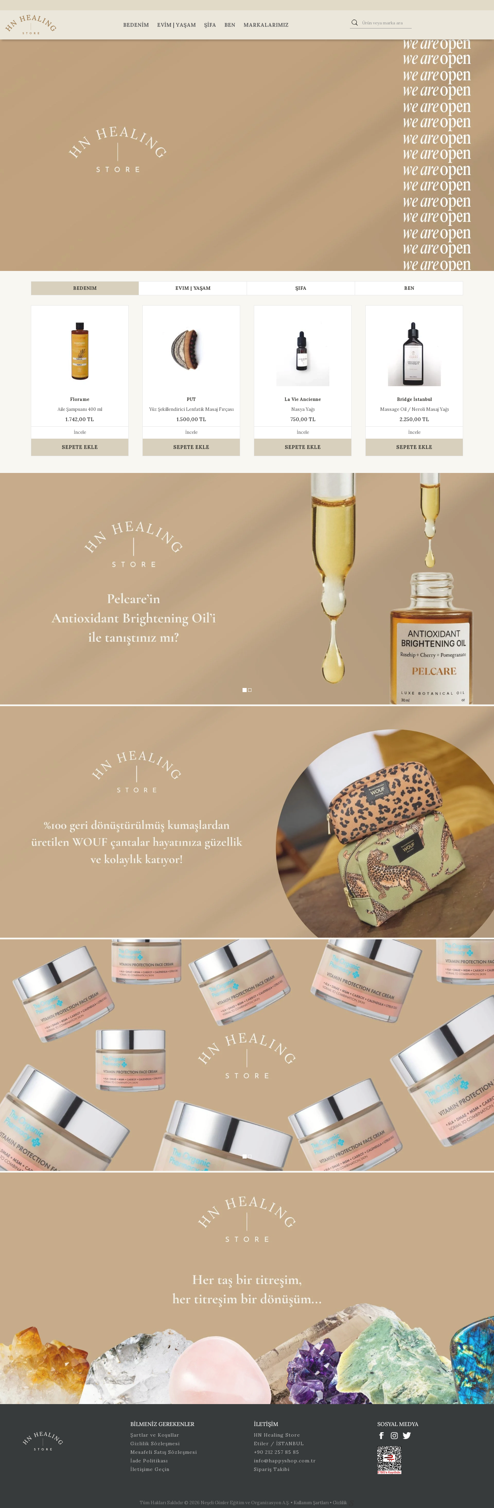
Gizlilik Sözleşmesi (155, 1443)
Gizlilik (340, 1503)
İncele (80, 432)
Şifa (210, 25)
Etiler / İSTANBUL (279, 1443)
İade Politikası (149, 1461)
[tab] (85, 288)
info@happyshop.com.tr (285, 1461)
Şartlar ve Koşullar (154, 1435)
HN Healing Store (277, 1435)
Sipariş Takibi (272, 1469)
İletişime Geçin (149, 1469)
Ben (229, 25)
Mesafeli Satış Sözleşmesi (163, 1452)
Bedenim (136, 25)
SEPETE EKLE (80, 447)
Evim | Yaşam (176, 25)
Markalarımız (266, 25)
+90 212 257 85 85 (276, 1452)
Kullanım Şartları (312, 1503)
